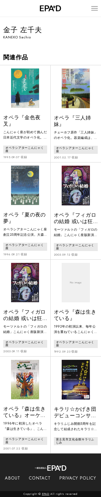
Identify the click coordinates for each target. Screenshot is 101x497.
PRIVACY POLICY (77, 478)
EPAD (46, 494)
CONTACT (40, 478)
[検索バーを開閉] (5, 8)
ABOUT (12, 478)
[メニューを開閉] (94, 8)
